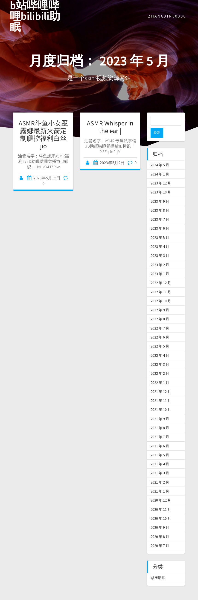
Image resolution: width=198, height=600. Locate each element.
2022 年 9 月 (160, 300)
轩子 (115, 597)
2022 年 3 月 (160, 354)
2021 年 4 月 (160, 454)
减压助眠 (158, 568)
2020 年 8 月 (160, 527)
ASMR (5, 597)
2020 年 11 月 (161, 499)
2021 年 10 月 (161, 400)
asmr (26, 597)
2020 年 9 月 (160, 517)
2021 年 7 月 (160, 427)
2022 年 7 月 (160, 318)
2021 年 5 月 (160, 445)
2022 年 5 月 (160, 336)
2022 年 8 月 (160, 309)
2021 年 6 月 (160, 436)
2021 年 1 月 (160, 481)
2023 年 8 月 (160, 200)
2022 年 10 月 (161, 291)
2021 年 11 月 (161, 391)
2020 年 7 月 (160, 536)
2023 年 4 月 (160, 237)
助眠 (98, 597)
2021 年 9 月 (160, 409)
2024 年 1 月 (160, 164)
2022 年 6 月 (160, 327)
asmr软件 (67, 597)
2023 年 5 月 (160, 228)
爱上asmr (85, 597)
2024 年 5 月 (160, 155)
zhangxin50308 (167, 16)
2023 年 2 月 (160, 255)
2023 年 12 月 (161, 173)
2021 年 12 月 (161, 382)
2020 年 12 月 (161, 490)
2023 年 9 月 (160, 191)
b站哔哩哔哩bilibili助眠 (35, 16)
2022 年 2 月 (160, 363)
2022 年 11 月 (161, 282)
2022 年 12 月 (161, 273)
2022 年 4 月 (160, 345)
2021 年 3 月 (160, 463)
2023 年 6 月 (160, 218)
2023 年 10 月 (161, 182)
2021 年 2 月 (160, 472)
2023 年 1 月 (160, 264)
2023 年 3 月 (160, 246)
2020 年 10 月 (161, 508)
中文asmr (49, 597)
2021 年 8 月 (160, 418)
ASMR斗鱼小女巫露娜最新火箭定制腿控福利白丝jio (43, 134)
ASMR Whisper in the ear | (110, 127)
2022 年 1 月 (160, 373)
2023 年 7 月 (160, 209)
